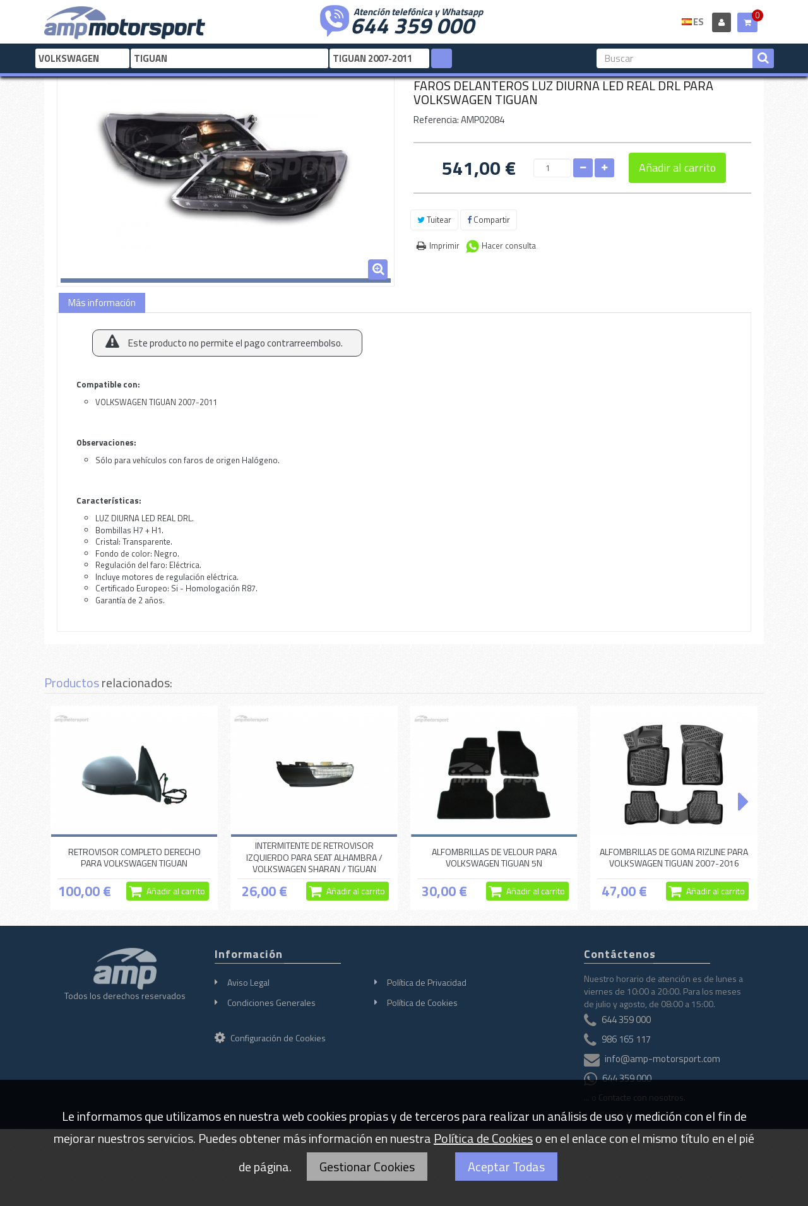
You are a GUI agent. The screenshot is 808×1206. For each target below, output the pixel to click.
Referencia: (436, 119)
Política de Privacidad (426, 982)
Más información (102, 302)
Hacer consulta (509, 245)
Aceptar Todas (506, 1166)
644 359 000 (412, 24)
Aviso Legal (248, 982)
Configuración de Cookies (270, 1037)
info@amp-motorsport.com (662, 1059)
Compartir (488, 219)
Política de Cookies (422, 1002)
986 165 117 (626, 1039)
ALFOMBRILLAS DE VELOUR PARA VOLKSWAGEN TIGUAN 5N (494, 857)
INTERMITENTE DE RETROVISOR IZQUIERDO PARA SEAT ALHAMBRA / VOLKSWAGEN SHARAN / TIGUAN (314, 857)
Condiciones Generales (271, 1002)
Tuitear (434, 219)
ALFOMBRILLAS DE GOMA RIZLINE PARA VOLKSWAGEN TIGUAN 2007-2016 (674, 857)
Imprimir (444, 245)
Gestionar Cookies (367, 1166)
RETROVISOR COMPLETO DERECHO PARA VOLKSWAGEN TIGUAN (134, 857)
